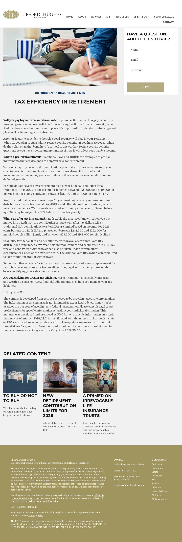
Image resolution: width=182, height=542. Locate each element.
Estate (155, 472)
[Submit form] (145, 87)
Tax (154, 480)
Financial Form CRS (25, 460)
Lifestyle (156, 487)
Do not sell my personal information (39, 501)
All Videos (157, 495)
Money (155, 483)
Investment (157, 468)
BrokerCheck (82, 463)
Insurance (157, 476)
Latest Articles (159, 491)
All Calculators (159, 499)
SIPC (40, 516)
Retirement (157, 464)
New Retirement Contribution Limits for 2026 (59, 405)
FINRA (31, 516)
